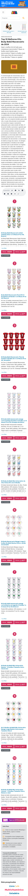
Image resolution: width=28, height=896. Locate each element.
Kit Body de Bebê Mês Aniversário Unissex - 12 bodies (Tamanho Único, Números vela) (13, 791)
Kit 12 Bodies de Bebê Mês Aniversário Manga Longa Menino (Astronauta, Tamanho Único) (13, 729)
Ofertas (7, 252)
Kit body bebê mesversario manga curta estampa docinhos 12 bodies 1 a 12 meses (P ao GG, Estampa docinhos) (14, 420)
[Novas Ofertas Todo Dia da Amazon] (14, 3)
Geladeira (14, 893)
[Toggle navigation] (3, 12)
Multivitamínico (14, 890)
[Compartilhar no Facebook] (15, 190)
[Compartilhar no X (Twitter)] (19, 190)
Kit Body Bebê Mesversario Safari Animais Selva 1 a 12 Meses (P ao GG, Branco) (12, 234)
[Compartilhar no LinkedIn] (22, 190)
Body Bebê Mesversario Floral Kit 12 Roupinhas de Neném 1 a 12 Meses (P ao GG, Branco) (13, 296)
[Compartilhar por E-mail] (15, 193)
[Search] (10, 18)
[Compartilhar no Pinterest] (8, 193)
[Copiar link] (18, 193)
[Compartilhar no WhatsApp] (12, 190)
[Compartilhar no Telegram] (4, 193)
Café (17, 886)
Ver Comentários (6, 255)
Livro (11, 886)
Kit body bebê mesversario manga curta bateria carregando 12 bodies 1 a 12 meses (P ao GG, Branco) (13, 605)
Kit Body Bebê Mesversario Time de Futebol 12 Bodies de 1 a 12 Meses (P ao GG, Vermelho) (13, 358)
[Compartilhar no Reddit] (11, 193)
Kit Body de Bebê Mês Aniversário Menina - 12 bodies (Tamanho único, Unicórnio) (12, 667)
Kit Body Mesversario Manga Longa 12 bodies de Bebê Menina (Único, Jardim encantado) (13, 543)
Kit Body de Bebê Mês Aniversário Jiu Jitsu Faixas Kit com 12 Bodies (13, 482)
